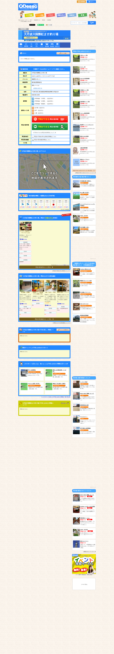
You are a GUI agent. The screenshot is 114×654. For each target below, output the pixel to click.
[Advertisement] (67, 6)
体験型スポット (30, 37)
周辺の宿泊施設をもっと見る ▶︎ (44, 318)
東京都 (66, 38)
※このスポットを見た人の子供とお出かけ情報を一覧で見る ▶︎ (55, 396)
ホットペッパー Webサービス (63, 265)
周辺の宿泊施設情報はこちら (41, 139)
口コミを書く (63, 53)
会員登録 (81, 2)
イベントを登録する (63, 329)
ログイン (91, 2)
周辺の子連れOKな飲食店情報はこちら (44, 136)
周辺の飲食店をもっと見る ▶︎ (44, 267)
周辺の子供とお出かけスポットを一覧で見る (84, 170)
